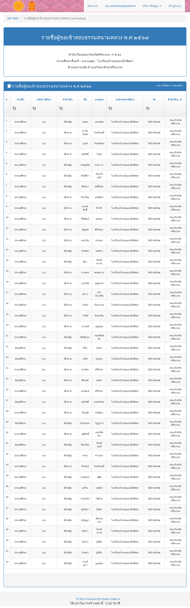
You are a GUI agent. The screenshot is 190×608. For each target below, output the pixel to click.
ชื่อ (85, 99)
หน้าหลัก (13, 18)
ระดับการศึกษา (43, 99)
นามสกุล (99, 99)
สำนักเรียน (175, 99)
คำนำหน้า (68, 99)
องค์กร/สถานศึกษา (125, 99)
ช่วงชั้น (20, 99)
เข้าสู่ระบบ (174, 6)
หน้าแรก (92, 6)
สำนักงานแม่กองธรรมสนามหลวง (98, 599)
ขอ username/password (120, 6)
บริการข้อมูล (152, 6)
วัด (154, 99)
